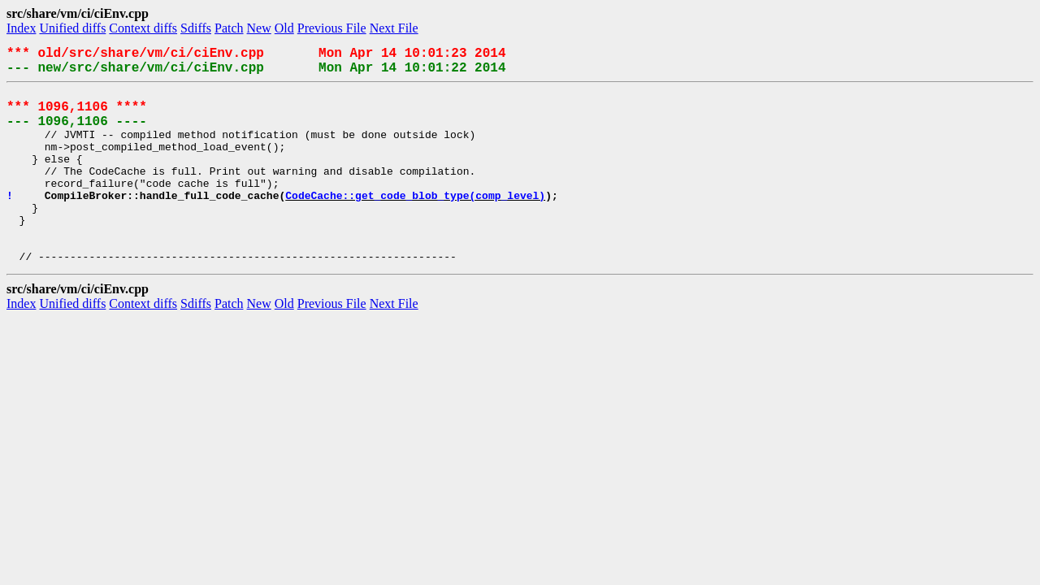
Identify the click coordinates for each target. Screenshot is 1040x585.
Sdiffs (195, 28)
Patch (229, 28)
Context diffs (143, 28)
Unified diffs (72, 28)
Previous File (331, 28)
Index (21, 28)
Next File (394, 28)
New (259, 28)
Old (284, 28)
